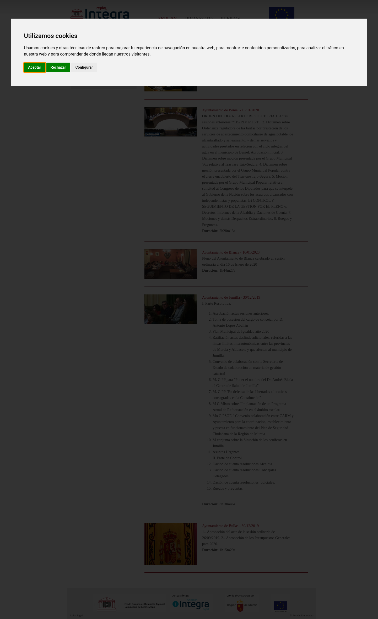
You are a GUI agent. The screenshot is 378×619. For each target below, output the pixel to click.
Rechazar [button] (58, 67)
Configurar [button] (84, 67)
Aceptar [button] (34, 67)
